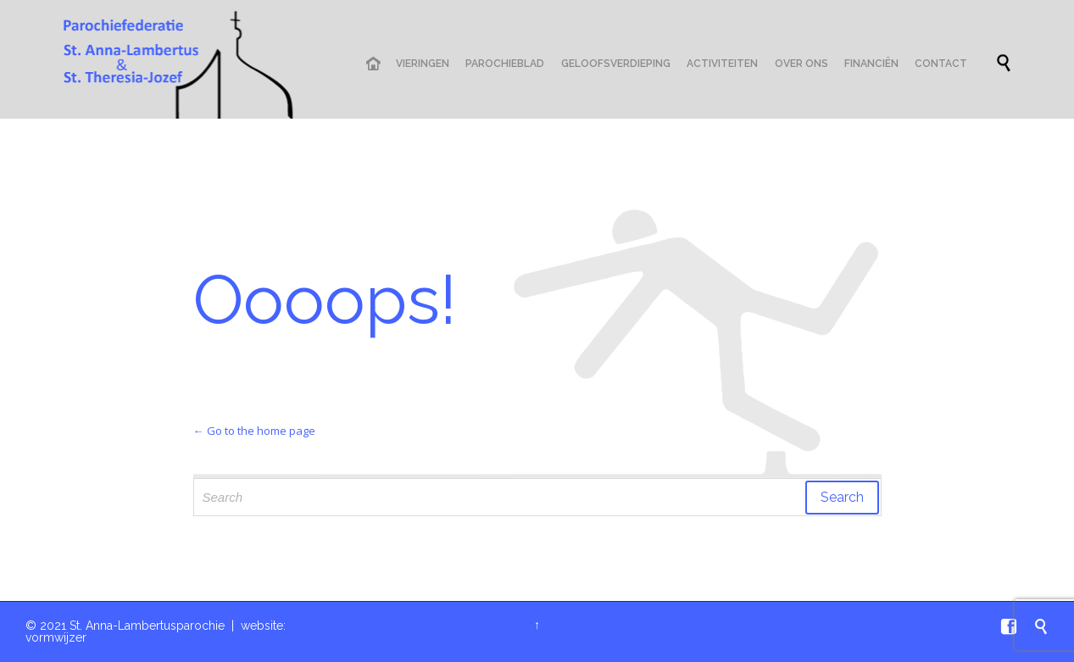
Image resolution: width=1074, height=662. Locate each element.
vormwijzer (55, 637)
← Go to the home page (254, 430)
